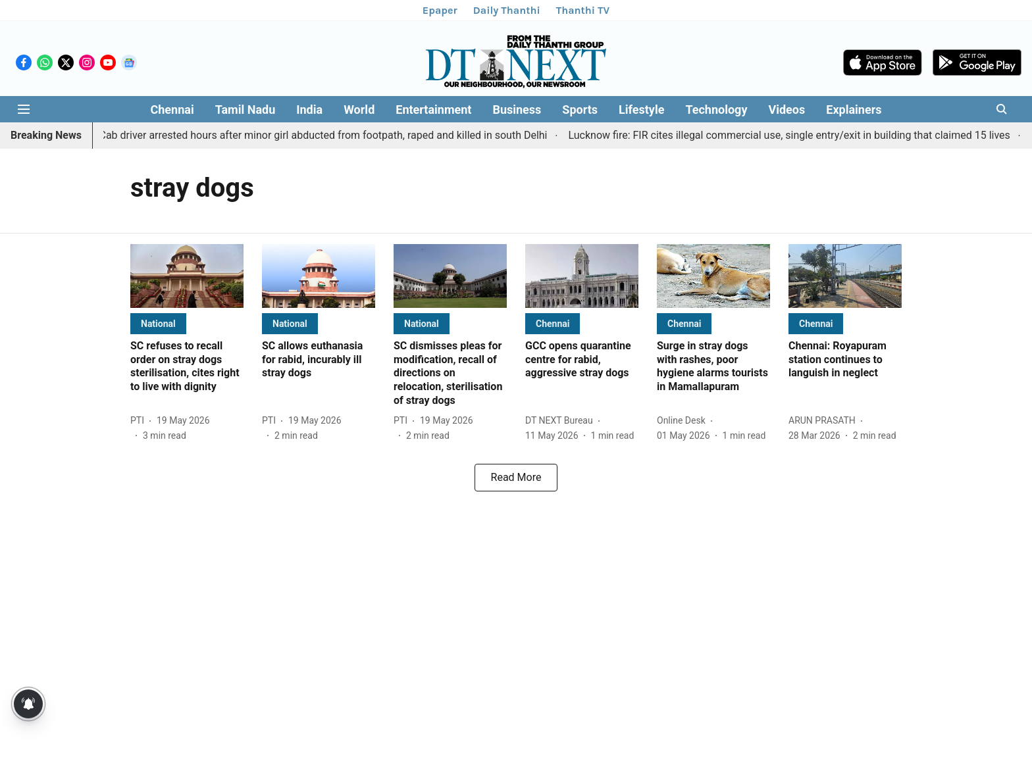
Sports (580, 109)
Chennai (172, 109)
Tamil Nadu (245, 109)
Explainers (853, 109)
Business (516, 109)
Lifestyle (641, 109)
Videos (786, 109)
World (359, 109)
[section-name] (158, 323)
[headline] (187, 366)
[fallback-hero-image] (187, 276)
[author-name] (139, 421)
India (309, 109)
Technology (716, 109)
